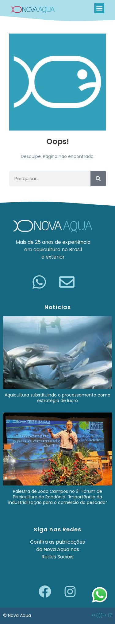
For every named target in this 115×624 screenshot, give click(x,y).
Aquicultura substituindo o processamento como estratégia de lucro (57, 398)
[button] (99, 8)
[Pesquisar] (98, 178)
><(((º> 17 (101, 615)
